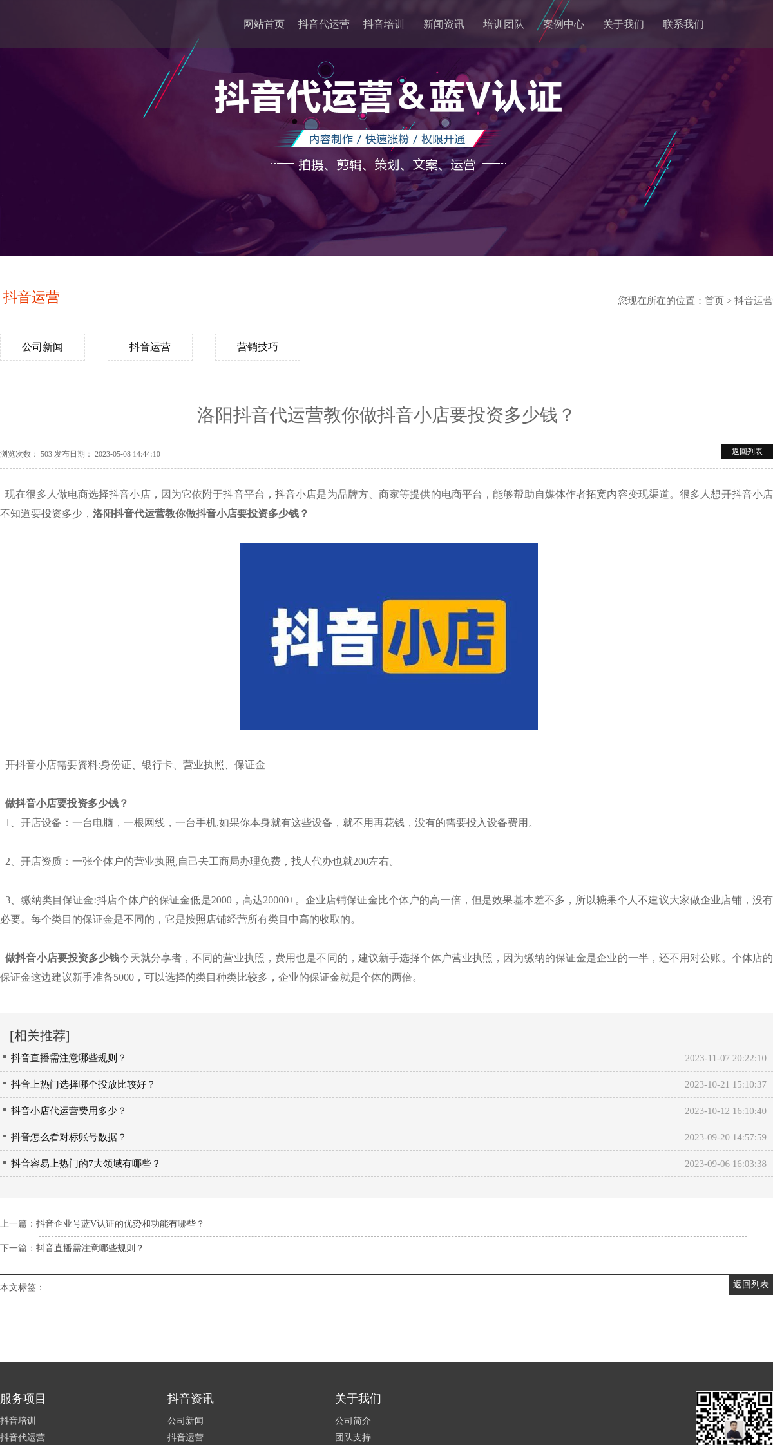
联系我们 (683, 24)
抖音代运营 (324, 24)
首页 (714, 301)
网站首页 (264, 24)
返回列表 (747, 451)
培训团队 (503, 24)
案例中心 (563, 24)
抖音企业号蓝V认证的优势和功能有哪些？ (120, 1224)
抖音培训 (384, 24)
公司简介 (353, 1421)
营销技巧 (257, 346)
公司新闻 (42, 346)
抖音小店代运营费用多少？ (69, 1111)
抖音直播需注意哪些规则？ (69, 1058)
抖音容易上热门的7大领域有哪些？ (86, 1163)
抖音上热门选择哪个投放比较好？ (83, 1084)
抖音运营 (31, 297)
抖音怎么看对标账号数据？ (69, 1137)
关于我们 (623, 24)
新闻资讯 (443, 24)
